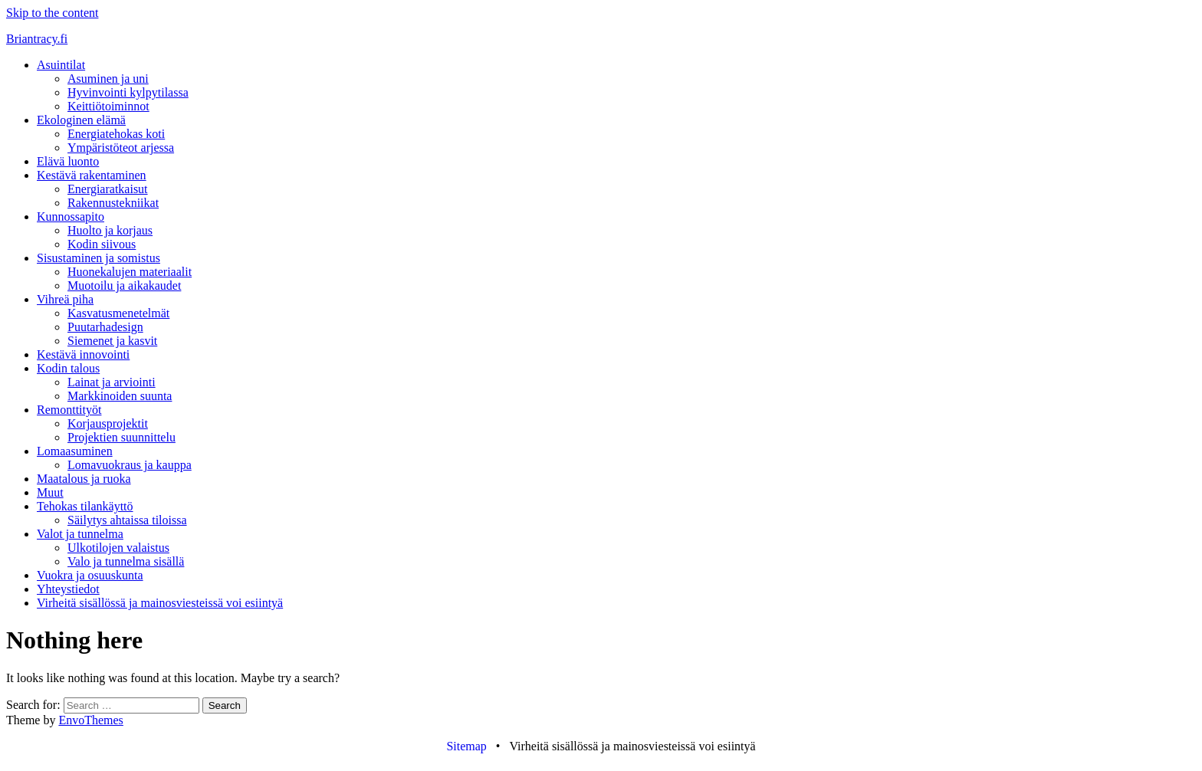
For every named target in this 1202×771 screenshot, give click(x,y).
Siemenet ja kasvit (112, 340)
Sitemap (466, 746)
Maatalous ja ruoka (84, 478)
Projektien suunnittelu (121, 437)
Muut (50, 492)
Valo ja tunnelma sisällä (125, 561)
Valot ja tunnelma (80, 533)
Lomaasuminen (75, 451)
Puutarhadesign (105, 326)
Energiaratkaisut (107, 188)
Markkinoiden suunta (119, 395)
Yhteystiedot (68, 588)
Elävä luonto (68, 161)
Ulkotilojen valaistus (118, 547)
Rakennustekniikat (113, 202)
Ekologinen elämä (81, 119)
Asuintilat (61, 64)
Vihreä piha (65, 299)
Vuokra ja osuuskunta (90, 575)
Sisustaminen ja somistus (98, 257)
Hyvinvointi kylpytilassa (128, 92)
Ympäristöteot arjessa (120, 147)
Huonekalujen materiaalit (129, 271)
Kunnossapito (70, 216)
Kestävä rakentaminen (91, 175)
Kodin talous (68, 368)
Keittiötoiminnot (108, 106)
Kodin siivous (101, 244)
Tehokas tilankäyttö (85, 506)
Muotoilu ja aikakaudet (124, 285)
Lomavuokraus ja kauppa (129, 464)
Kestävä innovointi (83, 354)
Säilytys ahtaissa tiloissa (127, 520)
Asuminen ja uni (108, 78)
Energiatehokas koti (116, 133)
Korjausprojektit (107, 423)
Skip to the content (52, 12)
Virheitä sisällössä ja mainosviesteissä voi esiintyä (160, 602)
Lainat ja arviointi (111, 382)
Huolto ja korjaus (110, 230)
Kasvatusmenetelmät (118, 313)
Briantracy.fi (36, 38)
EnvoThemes (90, 720)
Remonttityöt (69, 409)
